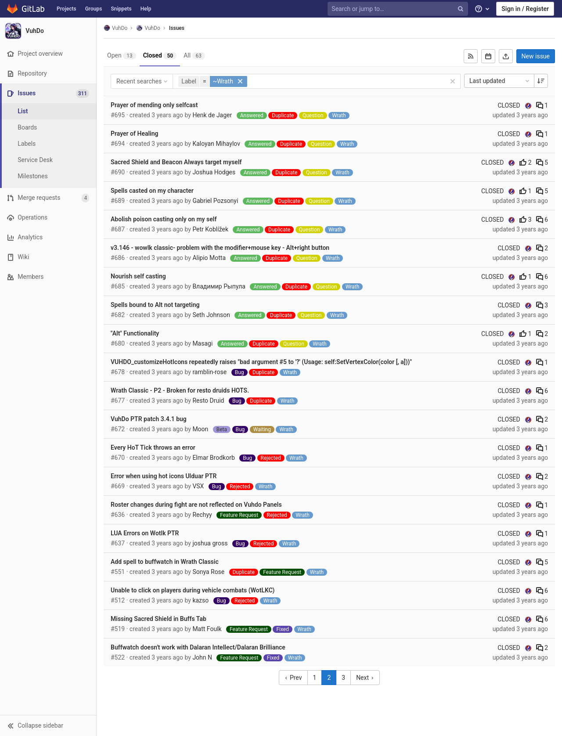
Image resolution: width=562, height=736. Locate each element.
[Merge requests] (48, 198)
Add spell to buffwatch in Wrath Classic (165, 561)
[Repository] (48, 73)
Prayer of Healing (135, 133)
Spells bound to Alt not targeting (155, 304)
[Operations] (48, 217)
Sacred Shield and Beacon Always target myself (176, 162)
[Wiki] (48, 257)
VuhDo (115, 28)
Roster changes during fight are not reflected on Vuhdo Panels (196, 504)
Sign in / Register (525, 8)
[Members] (48, 277)
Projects (66, 9)
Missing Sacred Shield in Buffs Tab (158, 618)
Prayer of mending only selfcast (154, 104)
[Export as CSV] (506, 56)
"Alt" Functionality (135, 333)
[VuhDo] (48, 31)
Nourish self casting (138, 276)
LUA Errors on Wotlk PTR (145, 533)
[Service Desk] (48, 160)
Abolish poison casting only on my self (163, 219)
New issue (536, 56)
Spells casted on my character (152, 190)
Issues (176, 28)
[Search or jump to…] (398, 9)
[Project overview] (48, 54)
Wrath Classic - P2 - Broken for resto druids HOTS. (180, 390)
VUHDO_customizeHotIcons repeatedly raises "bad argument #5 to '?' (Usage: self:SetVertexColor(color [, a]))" (261, 361)
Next (365, 677)
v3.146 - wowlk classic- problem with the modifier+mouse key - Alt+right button (220, 247)
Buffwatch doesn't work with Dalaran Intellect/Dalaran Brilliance (198, 647)
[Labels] (48, 144)
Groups (93, 9)
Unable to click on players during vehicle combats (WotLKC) (193, 590)
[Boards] (48, 127)
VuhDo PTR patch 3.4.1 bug (149, 418)
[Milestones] (48, 176)
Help (145, 9)
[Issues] (49, 93)
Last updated (500, 80)
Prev (293, 677)
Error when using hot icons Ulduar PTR (163, 476)
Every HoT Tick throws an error (153, 447)
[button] (48, 725)
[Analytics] (48, 237)
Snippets (121, 9)
